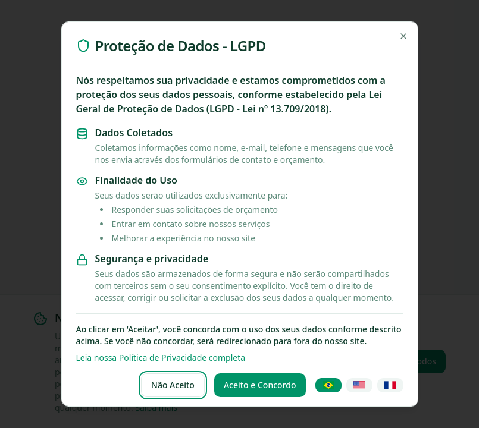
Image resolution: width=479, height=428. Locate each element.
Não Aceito (173, 385)
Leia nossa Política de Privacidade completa (161, 357)
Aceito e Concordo (260, 385)
